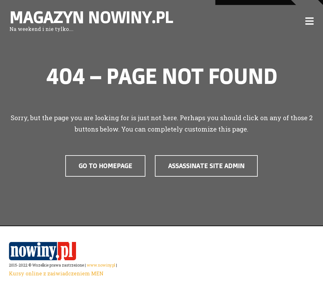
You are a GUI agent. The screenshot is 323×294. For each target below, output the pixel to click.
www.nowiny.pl (101, 265)
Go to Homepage (105, 166)
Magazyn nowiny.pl (91, 17)
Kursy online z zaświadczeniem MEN (56, 273)
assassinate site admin (206, 166)
